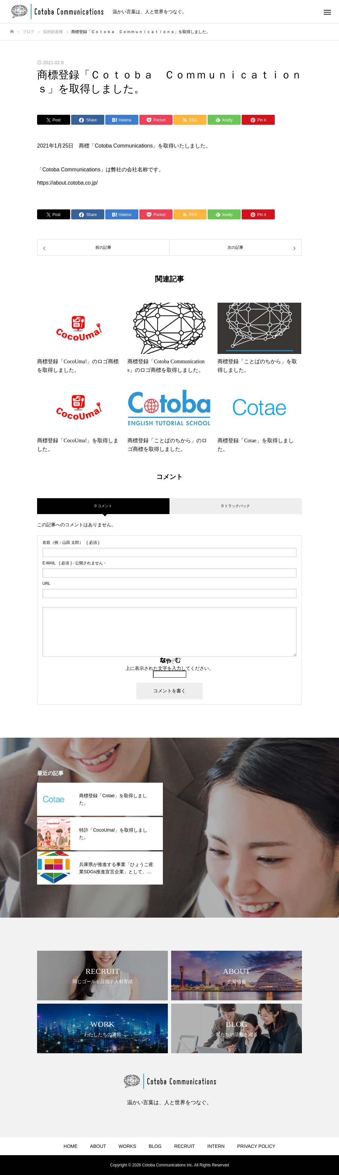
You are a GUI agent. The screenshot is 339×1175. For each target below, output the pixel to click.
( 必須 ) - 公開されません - (74, 563)
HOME (70, 1146)
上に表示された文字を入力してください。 (169, 668)
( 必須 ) (70, 542)
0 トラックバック (235, 506)
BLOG (155, 1146)
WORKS (127, 1146)
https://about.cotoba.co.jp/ (67, 183)
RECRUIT (184, 1146)
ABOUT (98, 1146)
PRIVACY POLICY (256, 1146)
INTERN (215, 1146)
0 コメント (103, 506)
